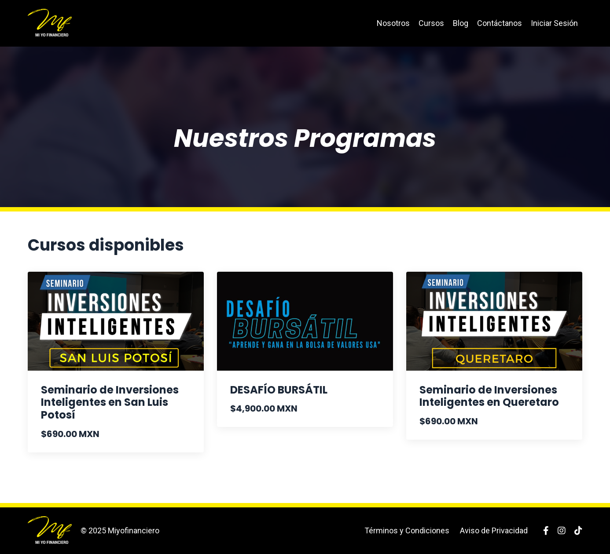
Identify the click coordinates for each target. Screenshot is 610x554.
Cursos (431, 23)
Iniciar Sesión (554, 23)
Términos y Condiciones (406, 530)
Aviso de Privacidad (494, 530)
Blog (460, 23)
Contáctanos (499, 23)
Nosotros (393, 23)
